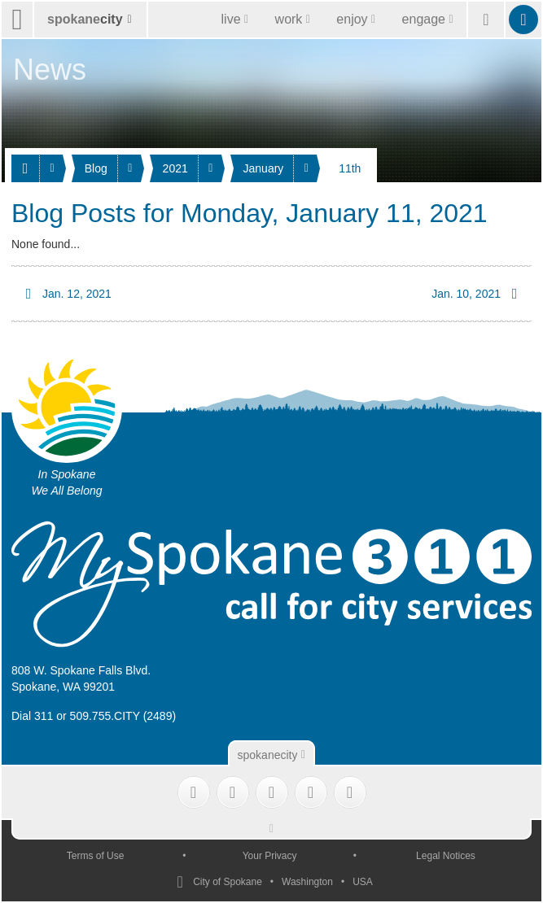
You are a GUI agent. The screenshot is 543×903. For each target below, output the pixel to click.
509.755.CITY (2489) (123, 715)
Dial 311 (32, 715)
